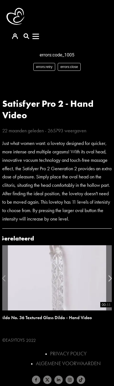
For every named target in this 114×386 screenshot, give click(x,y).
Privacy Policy (68, 353)
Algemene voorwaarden (68, 363)
